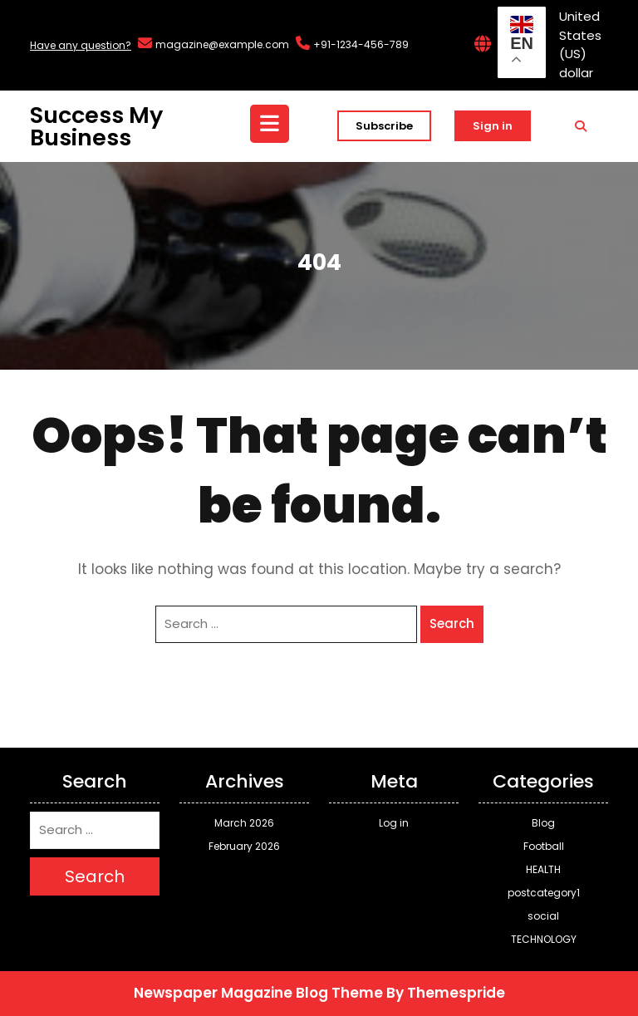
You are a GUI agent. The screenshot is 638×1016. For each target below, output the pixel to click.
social (543, 916)
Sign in (493, 126)
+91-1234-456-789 (361, 45)
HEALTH (543, 869)
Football (543, 846)
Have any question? (80, 45)
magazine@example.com (222, 45)
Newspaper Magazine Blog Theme (258, 993)
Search (451, 623)
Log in (394, 823)
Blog (543, 823)
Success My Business (96, 126)
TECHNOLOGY (544, 939)
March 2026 (244, 823)
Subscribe (384, 126)
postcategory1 (544, 893)
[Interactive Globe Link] (482, 45)
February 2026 (244, 846)
